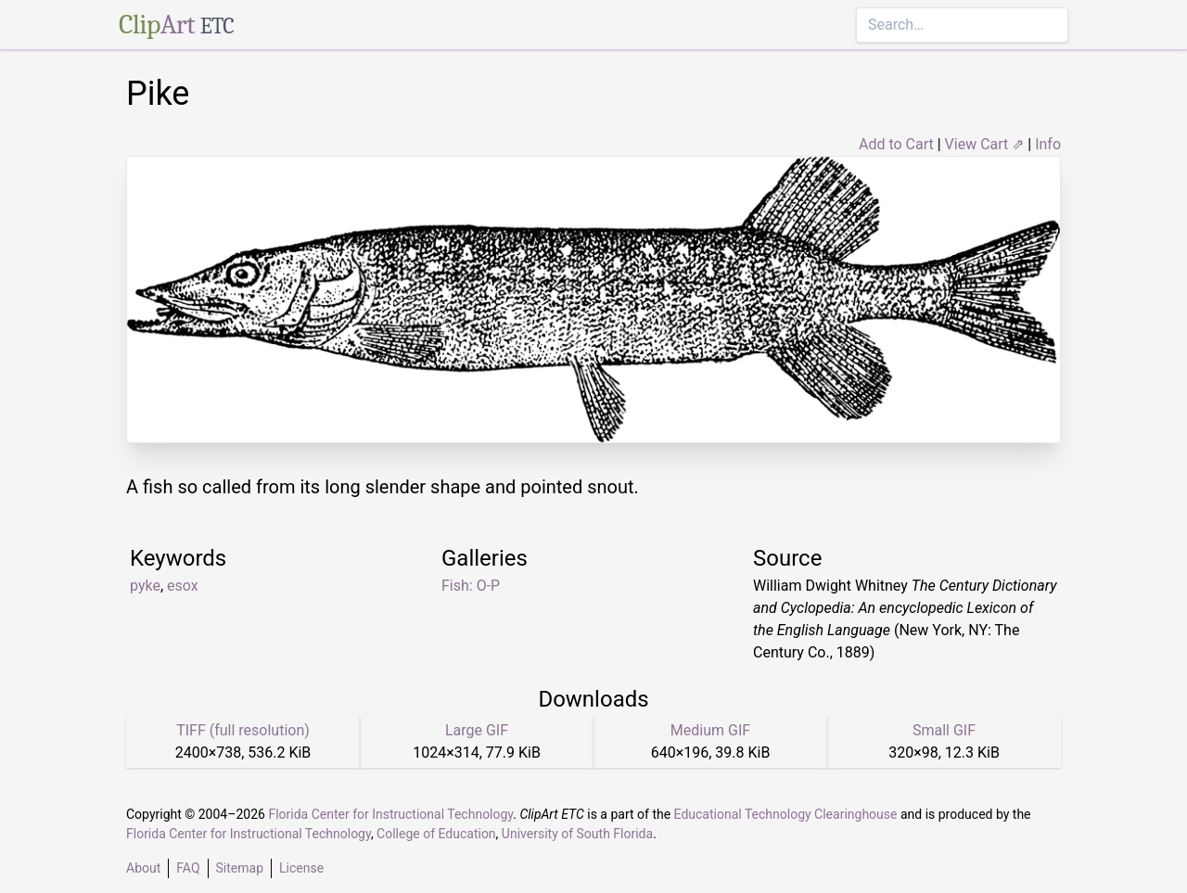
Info (1048, 144)
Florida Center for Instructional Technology (390, 814)
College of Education (436, 833)
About (143, 868)
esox (182, 585)
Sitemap (239, 868)
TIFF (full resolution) (243, 730)
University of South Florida (577, 833)
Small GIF (944, 730)
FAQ (187, 868)
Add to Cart (896, 144)
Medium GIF (710, 730)
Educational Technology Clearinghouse (786, 814)
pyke (145, 585)
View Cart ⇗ (985, 144)
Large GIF (476, 730)
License (301, 868)
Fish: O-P (470, 585)
